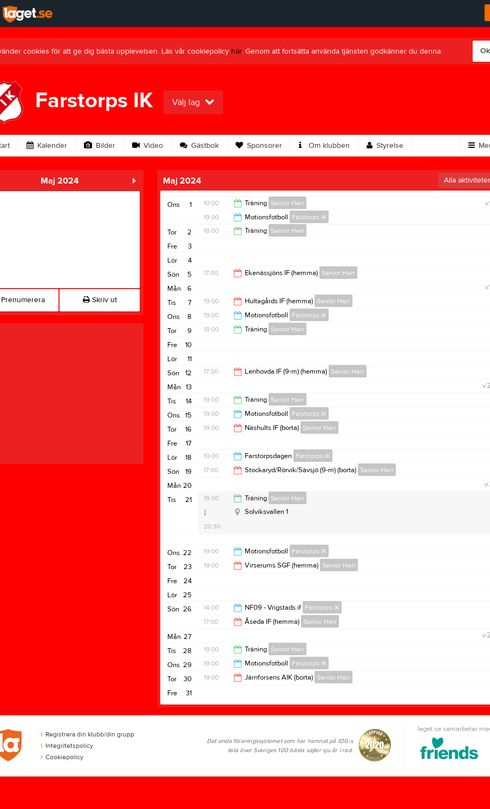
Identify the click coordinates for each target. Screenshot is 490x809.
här (236, 51)
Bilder (99, 146)
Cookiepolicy (62, 757)
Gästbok (199, 146)
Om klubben (324, 146)
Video (147, 146)
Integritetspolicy (67, 745)
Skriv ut (100, 300)
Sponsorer (259, 146)
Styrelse (385, 146)
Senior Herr (287, 203)
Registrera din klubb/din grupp (87, 734)
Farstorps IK (309, 217)
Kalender (47, 146)
